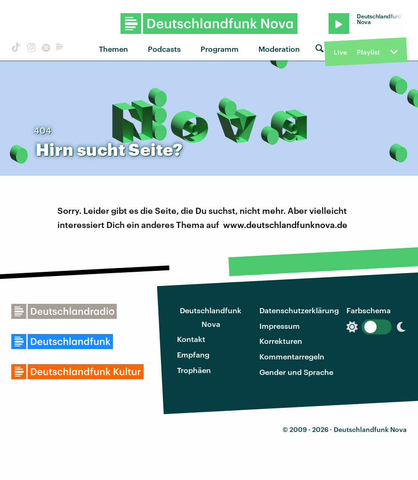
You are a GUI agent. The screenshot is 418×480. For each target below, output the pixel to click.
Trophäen (194, 370)
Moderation (279, 48)
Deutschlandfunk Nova (210, 317)
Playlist (368, 52)
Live (340, 52)
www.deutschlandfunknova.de (285, 225)
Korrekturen (280, 340)
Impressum (279, 325)
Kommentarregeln (291, 356)
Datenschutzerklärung (299, 310)
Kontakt (191, 338)
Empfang (193, 354)
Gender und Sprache (296, 371)
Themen (113, 48)
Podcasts (164, 48)
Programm (220, 48)
